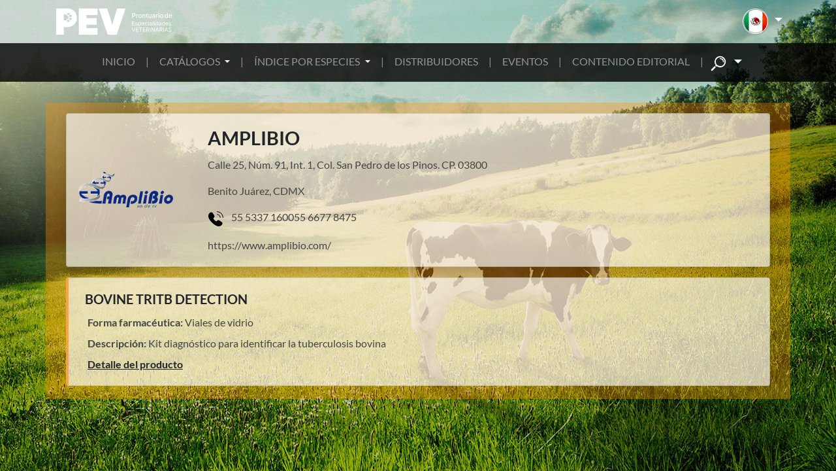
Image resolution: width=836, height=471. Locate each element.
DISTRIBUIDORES (436, 61)
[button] (762, 21)
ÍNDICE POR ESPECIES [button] (308, 61)
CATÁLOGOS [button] (190, 61)
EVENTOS (525, 61)
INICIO (118, 61)
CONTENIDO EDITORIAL (631, 61)
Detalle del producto (135, 364)
